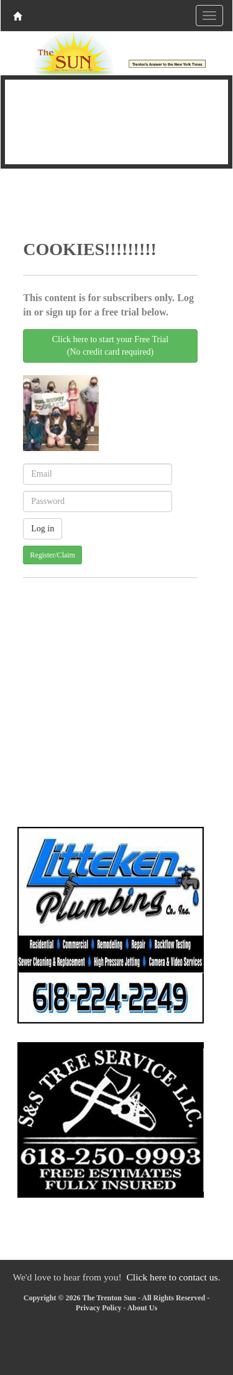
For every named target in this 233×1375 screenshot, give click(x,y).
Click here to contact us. (173, 1277)
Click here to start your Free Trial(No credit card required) (110, 346)
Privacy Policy (99, 1307)
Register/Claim (52, 555)
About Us (142, 1307)
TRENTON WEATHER (116, 120)
